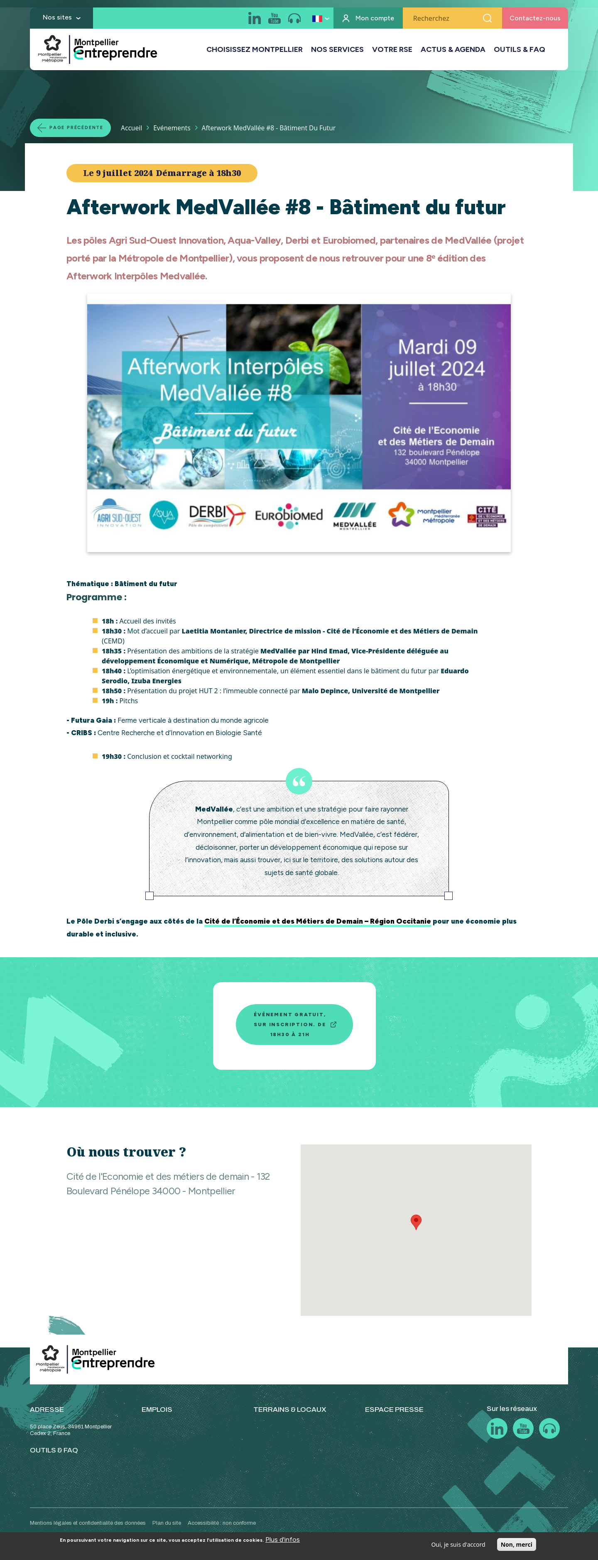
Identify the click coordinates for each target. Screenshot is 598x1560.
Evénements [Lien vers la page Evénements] (179, 127)
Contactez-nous (535, 19)
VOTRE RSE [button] (392, 50)
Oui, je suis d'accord (458, 1544)
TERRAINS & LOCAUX (289, 1409)
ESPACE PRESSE (394, 1409)
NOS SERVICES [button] (337, 50)
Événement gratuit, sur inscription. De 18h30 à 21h (290, 1024)
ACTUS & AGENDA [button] (453, 50)
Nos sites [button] (57, 18)
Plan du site (166, 1523)
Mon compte (374, 19)
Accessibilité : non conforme (222, 1523)
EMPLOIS (157, 1409)
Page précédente (80, 127)
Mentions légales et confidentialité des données (88, 1523)
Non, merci (516, 1544)
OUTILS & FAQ (519, 50)
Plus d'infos (282, 1539)
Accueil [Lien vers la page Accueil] (139, 127)
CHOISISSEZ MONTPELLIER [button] (254, 50)
